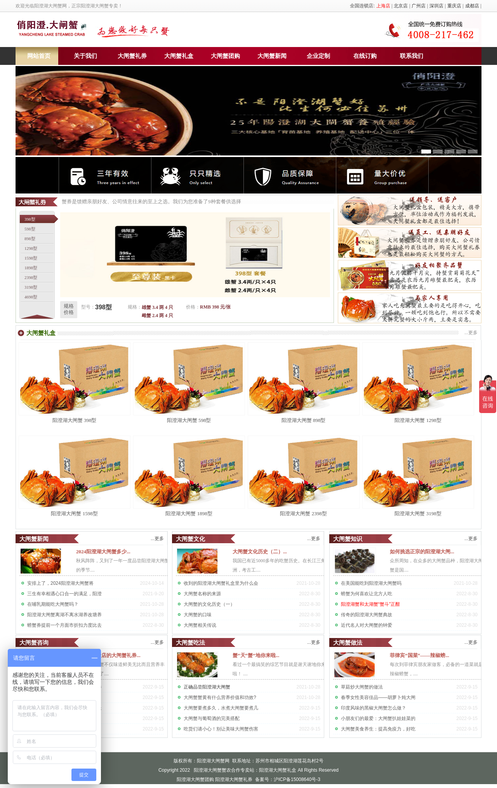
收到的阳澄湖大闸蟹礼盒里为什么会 (221, 583)
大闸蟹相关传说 (200, 625)
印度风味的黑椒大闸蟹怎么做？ (373, 708)
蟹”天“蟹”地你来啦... (256, 655)
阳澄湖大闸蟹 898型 (304, 420)
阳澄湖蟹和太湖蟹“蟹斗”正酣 (370, 604)
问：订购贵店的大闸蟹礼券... (108, 655)
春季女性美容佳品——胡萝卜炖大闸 (378, 697)
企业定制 (318, 56)
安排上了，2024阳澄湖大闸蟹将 (60, 583)
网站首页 (38, 56)
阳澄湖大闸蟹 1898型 (188, 513)
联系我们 (411, 56)
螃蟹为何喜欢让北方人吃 (366, 593)
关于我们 (85, 56)
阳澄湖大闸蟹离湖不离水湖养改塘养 (64, 614)
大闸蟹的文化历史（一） (209, 604)
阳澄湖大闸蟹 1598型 (74, 513)
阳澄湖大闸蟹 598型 (189, 420)
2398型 (30, 277)
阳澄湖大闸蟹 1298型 (417, 420)
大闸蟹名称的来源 (202, 593)
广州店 (419, 6)
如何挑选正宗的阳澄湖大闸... (422, 551)
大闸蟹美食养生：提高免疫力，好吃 (378, 729)
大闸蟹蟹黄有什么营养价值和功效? (220, 697)
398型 (29, 219)
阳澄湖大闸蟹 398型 (74, 420)
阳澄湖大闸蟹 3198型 (417, 513)
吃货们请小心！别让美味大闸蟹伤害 (221, 729)
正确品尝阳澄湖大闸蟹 (207, 687)
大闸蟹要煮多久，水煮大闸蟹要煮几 (221, 708)
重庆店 (454, 6)
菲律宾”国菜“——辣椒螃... (419, 655)
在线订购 (365, 56)
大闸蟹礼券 (132, 56)
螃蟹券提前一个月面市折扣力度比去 (64, 625)
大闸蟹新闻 (272, 56)
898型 (29, 238)
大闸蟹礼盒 (178, 56)
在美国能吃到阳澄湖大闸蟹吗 (371, 583)
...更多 (157, 538)
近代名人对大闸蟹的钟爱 (366, 625)
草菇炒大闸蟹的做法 (362, 687)
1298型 (30, 248)
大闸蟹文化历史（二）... (260, 551)
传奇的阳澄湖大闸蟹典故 (366, 614)
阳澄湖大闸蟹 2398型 (303, 513)
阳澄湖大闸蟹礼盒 (277, 770)
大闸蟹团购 (225, 56)
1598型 (30, 258)
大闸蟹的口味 (198, 614)
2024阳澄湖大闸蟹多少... (103, 551)
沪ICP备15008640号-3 (297, 779)
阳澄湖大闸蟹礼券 (233, 779)
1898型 (30, 267)
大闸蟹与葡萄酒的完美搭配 (212, 718)
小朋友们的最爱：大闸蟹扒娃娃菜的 (378, 718)
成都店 (472, 6)
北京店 (401, 6)
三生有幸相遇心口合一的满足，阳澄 (64, 593)
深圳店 (436, 6)
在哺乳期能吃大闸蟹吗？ (52, 604)
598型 (29, 229)
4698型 (30, 297)
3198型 (30, 287)
